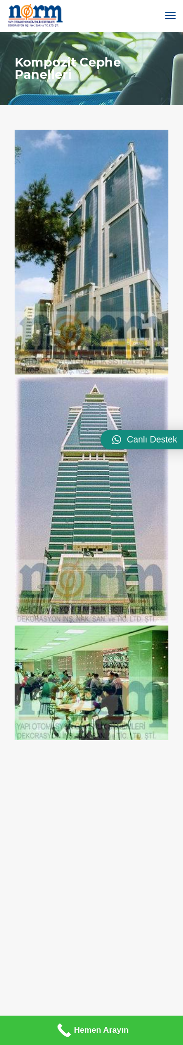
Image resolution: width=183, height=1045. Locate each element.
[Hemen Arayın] (91, 1030)
